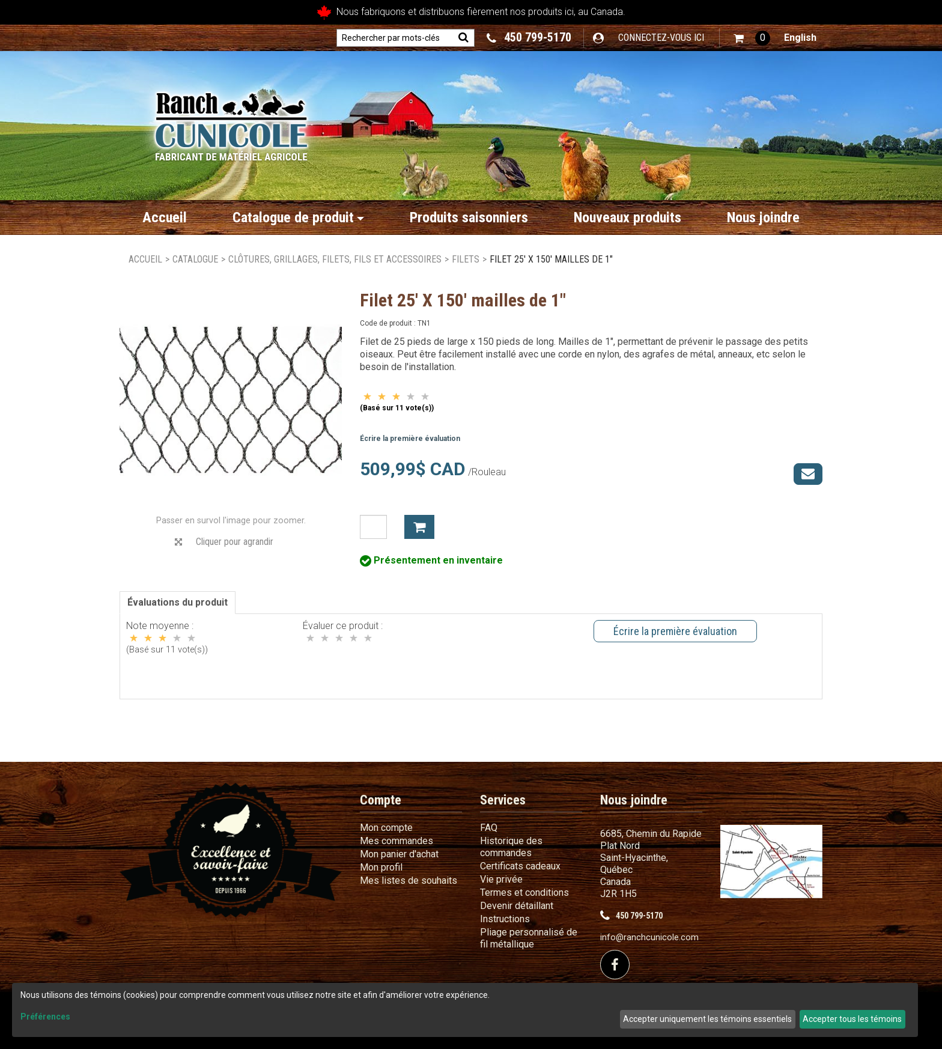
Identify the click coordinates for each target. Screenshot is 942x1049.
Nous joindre (763, 217)
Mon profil (381, 867)
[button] (752, 38)
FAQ (488, 827)
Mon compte (386, 827)
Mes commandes (396, 841)
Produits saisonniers (469, 217)
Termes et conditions (524, 892)
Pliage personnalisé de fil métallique (528, 938)
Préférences (45, 1016)
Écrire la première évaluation (410, 438)
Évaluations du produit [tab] (177, 602)
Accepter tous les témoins (852, 1019)
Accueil (164, 217)
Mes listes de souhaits (408, 880)
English (800, 37)
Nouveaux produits (627, 217)
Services (503, 799)
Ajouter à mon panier (419, 527)
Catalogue (195, 259)
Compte (380, 799)
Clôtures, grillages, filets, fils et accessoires (335, 259)
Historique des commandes (511, 847)
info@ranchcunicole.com (649, 937)
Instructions (505, 919)
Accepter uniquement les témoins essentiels (707, 1019)
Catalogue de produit (298, 217)
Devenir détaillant (516, 905)
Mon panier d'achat (399, 854)
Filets (465, 259)
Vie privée (501, 879)
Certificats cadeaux (520, 866)
